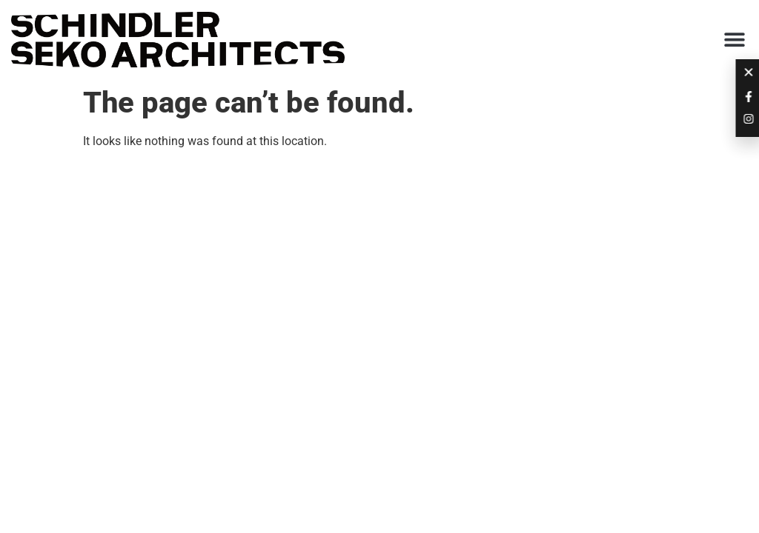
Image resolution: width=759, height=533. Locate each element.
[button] (735, 39)
